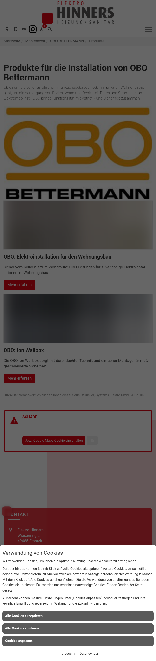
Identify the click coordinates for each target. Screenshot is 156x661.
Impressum (66, 653)
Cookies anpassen (19, 641)
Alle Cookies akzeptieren (24, 616)
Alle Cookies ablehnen (22, 628)
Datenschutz (88, 653)
